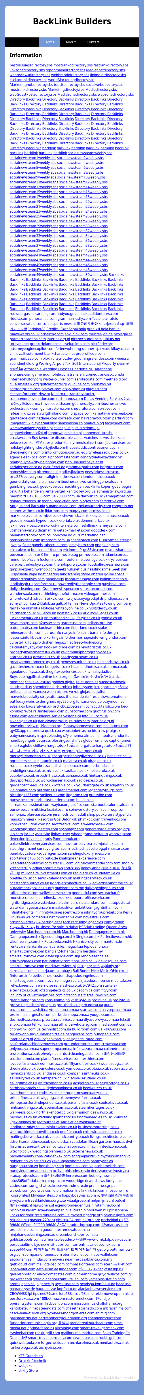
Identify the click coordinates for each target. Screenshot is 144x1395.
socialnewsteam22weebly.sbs (83, 206)
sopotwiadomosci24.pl (28, 432)
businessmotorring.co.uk (98, 1126)
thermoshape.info (84, 637)
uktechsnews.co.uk (87, 1151)
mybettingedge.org (86, 1215)
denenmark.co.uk (95, 520)
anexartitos (36, 1146)
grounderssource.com (82, 1043)
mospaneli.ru (117, 1190)
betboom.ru (43, 975)
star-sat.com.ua (93, 1009)
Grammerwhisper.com (60, 588)
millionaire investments (40, 873)
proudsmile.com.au (26, 1229)
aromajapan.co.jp (24, 1283)
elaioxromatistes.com (54, 1274)
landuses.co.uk (54, 1073)
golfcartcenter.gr (53, 384)
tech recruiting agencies (83, 922)
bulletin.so (84, 799)
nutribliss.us (47, 790)
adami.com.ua (117, 554)
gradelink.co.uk (22, 520)
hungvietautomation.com (31, 1170)
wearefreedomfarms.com (31, 863)
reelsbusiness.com (25, 539)
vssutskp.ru (113, 1269)
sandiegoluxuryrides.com (89, 853)
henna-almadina (86, 735)
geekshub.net (68, 569)
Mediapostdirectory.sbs (105, 70)
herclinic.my (93, 951)
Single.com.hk (87, 936)
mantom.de (112, 941)
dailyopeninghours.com (104, 887)
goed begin (121, 486)
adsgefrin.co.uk (86, 1083)
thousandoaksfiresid (83, 696)
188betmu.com (52, 1298)
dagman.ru (47, 530)
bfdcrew (98, 730)
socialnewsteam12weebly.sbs (83, 182)
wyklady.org (111, 965)
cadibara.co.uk (76, 770)
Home (50, 42)
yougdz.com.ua (103, 1014)
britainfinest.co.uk (25, 1097)
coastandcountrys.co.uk (29, 883)
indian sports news (47, 867)
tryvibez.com (118, 559)
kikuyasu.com (122, 348)
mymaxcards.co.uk (25, 1073)
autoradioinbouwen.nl (88, 1210)
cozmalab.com (22, 970)
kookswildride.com (54, 627)
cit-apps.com (61, 1244)
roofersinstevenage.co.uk (86, 559)
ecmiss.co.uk (100, 510)
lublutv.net (111, 338)
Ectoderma (31, 403)
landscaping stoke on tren (81, 574)
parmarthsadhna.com (28, 338)
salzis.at (67, 1121)
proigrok (113, 730)
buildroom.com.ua (87, 1029)
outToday (17, 701)
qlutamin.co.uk (50, 760)
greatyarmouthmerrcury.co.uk (35, 661)
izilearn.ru (59, 393)
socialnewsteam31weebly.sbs (34, 230)
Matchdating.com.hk (44, 931)
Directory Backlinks (25, 99)
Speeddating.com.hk (58, 936)
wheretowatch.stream (28, 598)
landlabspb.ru (21, 583)
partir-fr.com (122, 418)
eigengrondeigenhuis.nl (74, 1205)
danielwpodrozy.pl (53, 720)
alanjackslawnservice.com (99, 1288)
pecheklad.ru (112, 1219)
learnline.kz (47, 897)
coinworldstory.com (85, 809)
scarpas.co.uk (21, 656)
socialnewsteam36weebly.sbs (83, 240)
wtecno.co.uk (21, 1151)
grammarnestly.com (74, 318)
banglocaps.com (79, 1034)
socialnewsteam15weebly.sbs (34, 191)
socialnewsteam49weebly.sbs (34, 274)
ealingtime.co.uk (23, 1083)
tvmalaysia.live (99, 671)
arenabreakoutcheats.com (91, 1322)
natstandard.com (93, 902)
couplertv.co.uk (22, 775)
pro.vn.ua (17, 1004)
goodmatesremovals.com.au (66, 1229)
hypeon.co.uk (47, 520)
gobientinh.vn (21, 1160)
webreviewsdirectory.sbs (30, 74)
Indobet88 (36, 328)
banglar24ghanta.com (63, 951)
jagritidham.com (108, 907)
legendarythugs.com (105, 790)
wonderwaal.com (24, 593)
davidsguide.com (59, 956)
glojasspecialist (92, 691)
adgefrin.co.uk (122, 785)
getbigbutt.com (22, 1264)
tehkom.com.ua (45, 1024)
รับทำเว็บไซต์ (100, 676)
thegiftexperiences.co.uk (66, 671)
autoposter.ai (119, 902)
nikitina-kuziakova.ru (51, 809)
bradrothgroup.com (83, 1224)
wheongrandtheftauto (89, 833)
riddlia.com (19, 318)
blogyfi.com (89, 501)
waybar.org (60, 804)
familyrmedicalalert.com (84, 442)
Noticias (47, 608)
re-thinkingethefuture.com (61, 593)
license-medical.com (115, 980)
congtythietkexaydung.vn (101, 457)
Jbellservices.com (119, 442)
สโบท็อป (71, 745)
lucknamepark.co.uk (26, 617)
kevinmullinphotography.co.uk (86, 652)
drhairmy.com (52, 334)
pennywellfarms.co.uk (83, 1097)
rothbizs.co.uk (51, 1092)
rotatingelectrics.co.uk (57, 990)
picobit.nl (17, 1210)
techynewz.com (118, 423)
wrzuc (74, 691)
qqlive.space (114, 574)
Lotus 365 (72, 867)
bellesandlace (21, 691)
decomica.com (88, 990)
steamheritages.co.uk (96, 1107)
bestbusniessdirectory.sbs (31, 65)
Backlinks (116, 274)
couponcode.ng (59, 535)
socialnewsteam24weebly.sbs (83, 211)
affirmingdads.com (25, 960)
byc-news (41, 1244)
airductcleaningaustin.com (81, 1053)
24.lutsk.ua (46, 603)
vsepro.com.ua (119, 1009)
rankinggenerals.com (104, 481)
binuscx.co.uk (117, 515)
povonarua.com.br (25, 554)
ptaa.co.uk (100, 1068)
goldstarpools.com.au (28, 1239)
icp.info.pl (18, 995)
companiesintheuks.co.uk (88, 1073)
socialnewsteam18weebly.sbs (83, 196)
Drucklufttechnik (32, 1360)
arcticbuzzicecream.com (73, 706)
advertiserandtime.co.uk (112, 883)
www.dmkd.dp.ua (101, 1239)
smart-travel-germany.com (102, 1327)
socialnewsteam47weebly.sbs (34, 269)
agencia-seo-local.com (28, 457)
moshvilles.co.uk (23, 1117)
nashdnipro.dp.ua (41, 1004)
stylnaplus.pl (64, 427)
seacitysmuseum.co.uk (79, 656)
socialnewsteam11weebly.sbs (34, 182)
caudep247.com (57, 1156)
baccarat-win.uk (39, 706)
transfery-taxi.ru (82, 393)
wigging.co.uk (52, 1097)
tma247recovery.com (27, 476)
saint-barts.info (93, 632)
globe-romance (95, 740)
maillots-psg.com (50, 1264)
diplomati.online (66, 1190)
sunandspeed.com (61, 505)
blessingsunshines (67, 740)
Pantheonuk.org (66, 838)
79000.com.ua (68, 496)
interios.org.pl (58, 338)
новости (124, 1239)
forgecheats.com (55, 1342)
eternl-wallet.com (77, 1254)
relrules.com (79, 720)
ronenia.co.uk (21, 765)
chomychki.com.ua (25, 1029)
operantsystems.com (27, 1303)
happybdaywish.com (79, 1195)
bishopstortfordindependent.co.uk (38, 1102)
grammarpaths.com (82, 466)
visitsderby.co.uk (103, 608)
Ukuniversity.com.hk (26, 941)
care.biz (16, 564)
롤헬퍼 (63, 1322)
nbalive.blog (94, 423)
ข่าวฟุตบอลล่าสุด (112, 323)
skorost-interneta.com (62, 525)
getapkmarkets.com (73, 530)
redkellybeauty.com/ (27, 1156)
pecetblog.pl (96, 848)
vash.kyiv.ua (81, 999)
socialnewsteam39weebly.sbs (34, 250)
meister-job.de (101, 334)
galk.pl (61, 603)
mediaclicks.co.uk (114, 1342)
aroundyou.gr (62, 313)
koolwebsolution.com (27, 824)
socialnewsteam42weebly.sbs (83, 255)
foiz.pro (34, 642)
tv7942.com (92, 985)
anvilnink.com (76, 334)
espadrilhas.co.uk (50, 775)
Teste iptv (100, 318)
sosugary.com (88, 965)
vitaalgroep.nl (78, 1200)
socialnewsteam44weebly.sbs (83, 260)
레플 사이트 (110, 867)
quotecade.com (22, 418)
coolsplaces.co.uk (113, 1102)
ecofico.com (80, 804)
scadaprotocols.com (26, 1175)
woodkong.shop (23, 829)
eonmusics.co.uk (54, 1063)
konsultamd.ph (57, 999)
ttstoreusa (35, 730)
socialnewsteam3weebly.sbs (33, 162)
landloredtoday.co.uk (27, 1126)
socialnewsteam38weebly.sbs (83, 245)
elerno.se (45, 985)
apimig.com (105, 1313)
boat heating (48, 574)
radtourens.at (48, 1121)
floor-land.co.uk (84, 627)
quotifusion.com (106, 711)
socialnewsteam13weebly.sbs (34, 186)
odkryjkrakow (73, 471)
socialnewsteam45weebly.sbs (34, 264)
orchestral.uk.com (25, 408)
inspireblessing (49, 735)
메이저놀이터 (44, 1249)
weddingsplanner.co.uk (57, 1117)
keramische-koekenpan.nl (47, 1210)
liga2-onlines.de (23, 1121)
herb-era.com (77, 1175)
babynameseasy (23, 735)
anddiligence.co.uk (25, 770)
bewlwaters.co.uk (97, 1087)
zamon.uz (18, 814)
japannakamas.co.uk (61, 1107)
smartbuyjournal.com (27, 980)
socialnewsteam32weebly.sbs (83, 230)
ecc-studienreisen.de (45, 716)
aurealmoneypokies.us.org (32, 887)
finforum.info (21, 975)
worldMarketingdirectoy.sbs (71, 79)
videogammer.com (99, 593)
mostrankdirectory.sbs (28, 89)
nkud (123, 970)
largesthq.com (39, 1014)
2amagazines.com (119, 496)
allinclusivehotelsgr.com (79, 1024)
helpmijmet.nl (102, 1200)
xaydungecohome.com (71, 1160)
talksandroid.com (24, 892)
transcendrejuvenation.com (32, 398)
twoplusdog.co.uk (114, 1063)
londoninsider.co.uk (99, 476)
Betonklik (69, 819)
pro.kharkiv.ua (68, 1004)
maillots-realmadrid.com (81, 1332)
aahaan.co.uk (77, 775)
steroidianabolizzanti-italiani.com (60, 1279)
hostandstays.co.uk (113, 661)
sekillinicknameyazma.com (103, 525)
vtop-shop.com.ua (64, 1009)
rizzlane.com (46, 418)
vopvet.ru (77, 1146)
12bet (98, 1269)
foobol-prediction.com (60, 501)
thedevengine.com (25, 452)
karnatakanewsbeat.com (113, 413)
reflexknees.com (23, 985)
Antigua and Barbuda (27, 505)
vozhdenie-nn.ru (23, 530)
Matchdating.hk (75, 931)
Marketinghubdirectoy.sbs (31, 84)
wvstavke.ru (48, 902)
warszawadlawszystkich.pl (31, 427)
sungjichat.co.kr (42, 1185)
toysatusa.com (67, 1283)
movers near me (65, 1259)
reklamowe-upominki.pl (114, 1293)
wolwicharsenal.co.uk (58, 780)
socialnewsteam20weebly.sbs (83, 201)
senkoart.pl (56, 1038)
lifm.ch (66, 873)
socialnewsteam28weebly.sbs (83, 221)
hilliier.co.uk (46, 613)
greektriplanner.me (45, 343)
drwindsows (95, 1180)
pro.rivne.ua (102, 999)
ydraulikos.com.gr (117, 1274)
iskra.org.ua (62, 676)
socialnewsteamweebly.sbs (90, 152)
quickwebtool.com (25, 1342)
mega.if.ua (74, 946)
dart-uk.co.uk (92, 496)
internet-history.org (26, 379)
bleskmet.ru (68, 902)
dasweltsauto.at (87, 1121)
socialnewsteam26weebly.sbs (83, 216)
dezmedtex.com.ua (25, 1019)
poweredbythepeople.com (79, 583)
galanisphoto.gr (23, 1274)
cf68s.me (86, 1293)
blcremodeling (49, 471)
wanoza (39, 691)
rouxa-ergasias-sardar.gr (30, 313)
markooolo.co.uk (24, 515)
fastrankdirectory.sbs (111, 65)
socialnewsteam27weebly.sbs (34, 221)
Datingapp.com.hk (25, 936)
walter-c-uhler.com (58, 379)
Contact (93, 42)
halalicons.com (115, 725)
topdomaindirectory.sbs (65, 70)
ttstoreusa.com (73, 622)
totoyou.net (19, 343)
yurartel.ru (18, 642)
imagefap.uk (20, 423)
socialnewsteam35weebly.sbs (34, 240)
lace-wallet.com (105, 1254)
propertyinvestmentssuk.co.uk (35, 652)
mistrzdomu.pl (87, 427)
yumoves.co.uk (78, 1068)
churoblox (63, 686)
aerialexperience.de (26, 466)
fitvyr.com (109, 990)
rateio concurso (39, 323)
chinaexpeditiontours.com (96, 313)
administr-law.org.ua (114, 491)
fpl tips (33, 1293)
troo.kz (63, 897)
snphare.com (20, 374)
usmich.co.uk (53, 770)
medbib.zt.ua (20, 496)
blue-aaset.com (39, 814)
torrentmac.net (85, 1244)
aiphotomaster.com (63, 457)
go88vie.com (93, 549)
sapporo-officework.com (90, 897)
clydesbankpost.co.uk (64, 1087)
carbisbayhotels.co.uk (27, 1087)
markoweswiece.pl (60, 965)
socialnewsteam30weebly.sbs (83, 225)
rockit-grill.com (47, 1332)
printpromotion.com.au (61, 452)
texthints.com (92, 1058)
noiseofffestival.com (63, 824)
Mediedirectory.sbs (101, 89)
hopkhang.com (51, 1165)
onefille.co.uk (21, 878)
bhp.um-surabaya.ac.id (84, 462)
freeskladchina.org (43, 1200)
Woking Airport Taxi (55, 363)
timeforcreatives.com (27, 578)
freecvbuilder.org (88, 642)
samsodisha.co (70, 423)
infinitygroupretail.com (103, 912)
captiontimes (120, 740)
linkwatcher (60, 833)
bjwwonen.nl (43, 1205)
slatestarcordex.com (97, 588)
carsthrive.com (112, 501)
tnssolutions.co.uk (25, 1053)
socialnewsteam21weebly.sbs (34, 206)
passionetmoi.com (25, 1058)
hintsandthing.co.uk (105, 775)
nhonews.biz (101, 384)
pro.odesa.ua (92, 1004)
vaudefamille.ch (107, 873)
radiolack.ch (83, 873)
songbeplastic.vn (85, 1156)
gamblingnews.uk (24, 486)
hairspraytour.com (96, 418)
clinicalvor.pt (20, 549)
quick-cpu (53, 730)
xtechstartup (20, 867)
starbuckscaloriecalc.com (54, 799)
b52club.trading (92, 926)
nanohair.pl (55, 578)
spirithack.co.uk (23, 613)
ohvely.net (49, 1053)
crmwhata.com (113, 1043)
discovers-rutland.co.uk (86, 1078)
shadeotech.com (84, 539)
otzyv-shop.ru (74, 388)
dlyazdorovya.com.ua (101, 1019)
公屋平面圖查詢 (109, 1195)
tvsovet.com (51, 388)
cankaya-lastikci (38, 681)
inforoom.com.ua (55, 539)
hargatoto (55, 745)
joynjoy (15, 544)
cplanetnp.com (116, 1048)
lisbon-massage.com (82, 578)
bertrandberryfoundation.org (62, 1317)
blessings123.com (24, 794)
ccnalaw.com (20, 437)
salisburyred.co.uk (25, 1078)
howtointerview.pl (24, 725)
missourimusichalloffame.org (98, 1303)
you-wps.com (41, 1190)
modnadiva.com (69, 917)
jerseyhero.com (81, 544)
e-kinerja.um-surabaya (53, 970)
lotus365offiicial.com (27, 1180)
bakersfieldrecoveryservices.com (37, 843)
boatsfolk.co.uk (69, 613)
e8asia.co (17, 706)
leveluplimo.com (76, 343)
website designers (41, 701)
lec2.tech (78, 848)
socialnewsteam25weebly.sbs (34, 216)
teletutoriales (87, 681)
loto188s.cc (68, 1293)
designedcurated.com (84, 1038)
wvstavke (42, 833)
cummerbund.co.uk (98, 765)
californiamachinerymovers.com (36, 1043)
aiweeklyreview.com (96, 824)
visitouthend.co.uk (59, 617)
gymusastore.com (55, 408)
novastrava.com (96, 917)
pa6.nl (120, 1200)
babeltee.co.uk (119, 755)
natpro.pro (91, 1219)
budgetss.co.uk (57, 666)
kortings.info (57, 637)
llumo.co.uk (117, 666)
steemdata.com (52, 1308)
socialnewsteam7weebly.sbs (33, 172)
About (71, 42)
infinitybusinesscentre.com (60, 912)
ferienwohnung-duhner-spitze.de (82, 348)
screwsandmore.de (72, 1185)
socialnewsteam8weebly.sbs (80, 172)
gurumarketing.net (89, 535)
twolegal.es (123, 334)
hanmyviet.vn (102, 1160)
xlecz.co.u (98, 515)
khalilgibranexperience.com (82, 858)
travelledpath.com (56, 403)
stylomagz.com (71, 829)
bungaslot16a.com (46, 549)
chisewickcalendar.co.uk (52, 878)
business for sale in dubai (57, 926)
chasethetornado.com (84, 1308)
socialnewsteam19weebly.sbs (34, 201)
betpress (43, 740)
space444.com (21, 1249)
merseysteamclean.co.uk (30, 755)
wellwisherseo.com (55, 892)
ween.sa (122, 358)
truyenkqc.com (113, 819)
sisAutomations (113, 696)
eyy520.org (66, 701)
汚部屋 (81, 1239)
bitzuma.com (49, 481)
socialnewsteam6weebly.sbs (80, 167)
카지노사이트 (50, 750)
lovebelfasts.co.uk (24, 1063)
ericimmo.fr (72, 549)
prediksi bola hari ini (103, 328)
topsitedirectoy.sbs (69, 84)
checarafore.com (24, 393)
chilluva (39, 745)
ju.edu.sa (90, 980)
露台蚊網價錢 (114, 1053)
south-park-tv (21, 686)
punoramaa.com (43, 318)
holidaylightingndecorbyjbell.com (37, 447)
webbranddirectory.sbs (70, 74)
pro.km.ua (18, 1014)
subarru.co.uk (121, 1068)
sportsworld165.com (27, 858)
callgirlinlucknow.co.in (63, 476)
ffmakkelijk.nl (21, 1205)
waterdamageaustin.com (30, 907)
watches (91, 437)
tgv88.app (18, 730)
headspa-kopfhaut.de (97, 1283)
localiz (29, 833)
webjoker (26, 1365)
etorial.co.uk (69, 520)
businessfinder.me (95, 569)
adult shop (86, 814)
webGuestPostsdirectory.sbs (33, 94)
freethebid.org (116, 379)
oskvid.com (56, 598)
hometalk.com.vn (79, 1165)
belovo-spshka (22, 442)
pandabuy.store (23, 853)
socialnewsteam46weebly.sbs (83, 264)
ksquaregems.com (52, 853)
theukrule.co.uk (23, 1068)
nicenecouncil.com (86, 338)
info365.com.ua (95, 716)
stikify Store (28, 1370)
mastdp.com (47, 829)
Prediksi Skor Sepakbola (66, 328)
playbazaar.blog (44, 423)
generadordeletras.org (104, 829)
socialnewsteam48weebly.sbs (83, 269)
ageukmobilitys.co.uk (27, 671)
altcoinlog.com (67, 1327)
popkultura (105, 814)
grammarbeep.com (26, 358)
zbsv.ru (44, 393)
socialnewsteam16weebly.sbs (83, 191)
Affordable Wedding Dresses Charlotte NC (58, 369)
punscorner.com (78, 711)
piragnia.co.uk (99, 760)
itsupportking (105, 686)
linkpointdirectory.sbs (108, 74)
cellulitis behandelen (27, 491)
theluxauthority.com (94, 505)
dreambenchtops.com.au (77, 1234)
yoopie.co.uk (111, 617)
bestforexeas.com (24, 1298)
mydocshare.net (118, 549)
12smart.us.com (114, 1224)
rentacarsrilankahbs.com (30, 946)
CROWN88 (18, 1293)
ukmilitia (33, 608)
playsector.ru (96, 388)
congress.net (122, 505)
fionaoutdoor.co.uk (25, 501)
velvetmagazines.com (45, 995)
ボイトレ (85, 1269)
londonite (121, 735)
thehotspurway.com (70, 564)
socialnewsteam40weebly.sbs (83, 250)
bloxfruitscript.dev (58, 358)
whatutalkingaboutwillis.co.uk (34, 1131)
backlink (49, 148)
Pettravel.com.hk (58, 941)
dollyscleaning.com (26, 588)
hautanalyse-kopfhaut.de (56, 1288)
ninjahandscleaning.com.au (32, 1234)
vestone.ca (72, 716)
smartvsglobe (21, 745)
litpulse (106, 735)
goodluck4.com (84, 892)
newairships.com (24, 622)
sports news (62, 323)
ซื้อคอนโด (81, 676)
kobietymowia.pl (102, 1175)
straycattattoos (52, 696)
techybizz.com (50, 1347)
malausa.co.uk (75, 760)
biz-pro (62, 691)
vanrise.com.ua (70, 1019)
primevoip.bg (67, 554)
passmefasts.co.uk (83, 1102)
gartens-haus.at (112, 1141)
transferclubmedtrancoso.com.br (97, 374)
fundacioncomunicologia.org (33, 1322)
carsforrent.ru (45, 583)
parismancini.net (24, 1317)
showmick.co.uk (75, 515)
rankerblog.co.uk (24, 1347)
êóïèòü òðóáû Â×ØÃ (50, 1224)
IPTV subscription (48, 442)
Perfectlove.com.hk (116, 936)
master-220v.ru (42, 1219)
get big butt (107, 1249)
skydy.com (18, 1200)
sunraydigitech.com (53, 848)
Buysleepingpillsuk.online (31, 676)
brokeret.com (21, 1279)
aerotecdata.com (89, 379)
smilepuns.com (52, 794)
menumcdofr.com (24, 559)
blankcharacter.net (59, 353)
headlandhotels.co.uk (89, 666)
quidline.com (79, 384)
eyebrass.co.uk (45, 765)
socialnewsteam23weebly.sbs (34, 211)
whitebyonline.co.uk (72, 608)
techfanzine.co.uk (84, 1342)
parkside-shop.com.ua (70, 1014)
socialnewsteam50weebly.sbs (83, 274)
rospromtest (20, 1195)
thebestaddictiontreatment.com (92, 447)
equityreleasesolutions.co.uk (105, 452)
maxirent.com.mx (69, 887)
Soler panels (32, 544)
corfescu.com (69, 418)
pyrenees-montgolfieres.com (70, 1313)
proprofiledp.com (90, 353)
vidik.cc (40, 1038)
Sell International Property (94, 363)
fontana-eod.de (89, 701)
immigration (114, 922)
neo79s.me (49, 1293)
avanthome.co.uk (24, 1092)
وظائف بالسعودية (22, 926)
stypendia (124, 814)
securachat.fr (109, 892)
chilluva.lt (17, 353)
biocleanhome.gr (87, 1274)
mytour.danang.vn (115, 1156)
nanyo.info (71, 632)
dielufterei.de (54, 466)
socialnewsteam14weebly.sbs (83, 186)
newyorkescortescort (102, 471)
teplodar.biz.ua (96, 946)
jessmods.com (65, 814)
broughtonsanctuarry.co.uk (86, 1092)
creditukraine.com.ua (52, 1215)
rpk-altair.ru (19, 1219)
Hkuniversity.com (87, 941)
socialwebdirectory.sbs (104, 84)
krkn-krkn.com (93, 1190)
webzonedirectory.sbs (116, 94)
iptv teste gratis (39, 838)
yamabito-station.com (107, 1279)
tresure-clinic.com (101, 995)
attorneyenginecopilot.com (32, 348)
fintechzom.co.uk (113, 1146)
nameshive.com (23, 471)
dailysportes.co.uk (25, 780)
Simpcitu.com (57, 1146)
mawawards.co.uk (25, 334)
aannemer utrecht (98, 432)
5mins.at (120, 1117)
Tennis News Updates (85, 603)
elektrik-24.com (68, 1219)
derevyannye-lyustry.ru (110, 1170)
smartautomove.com (27, 951)
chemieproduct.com (104, 1317)
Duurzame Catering (115, 539)
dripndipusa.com (114, 598)
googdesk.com (103, 530)
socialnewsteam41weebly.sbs (34, 255)
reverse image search (64, 980)
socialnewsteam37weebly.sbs (34, 245)
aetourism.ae (21, 1259)
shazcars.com (119, 848)
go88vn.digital (63, 681)
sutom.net (34, 353)
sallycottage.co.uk (114, 1083)
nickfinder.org (102, 343)
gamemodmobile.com (50, 374)
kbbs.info (37, 637)
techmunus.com (69, 398)
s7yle (67, 735)
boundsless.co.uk (50, 1068)
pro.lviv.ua (121, 999)
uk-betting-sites (49, 922)
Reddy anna (90, 867)
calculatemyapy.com (26, 647)
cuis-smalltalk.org (24, 384)
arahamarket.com (72, 790)
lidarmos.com (56, 510)
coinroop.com (114, 809)
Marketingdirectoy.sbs (66, 89)
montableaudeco (61, 1239)
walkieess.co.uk (22, 1112)
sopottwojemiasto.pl (65, 432)
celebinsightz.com (118, 1215)
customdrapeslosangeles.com (78, 975)
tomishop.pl (124, 863)
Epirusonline (117, 1210)
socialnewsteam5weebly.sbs (33, 167)
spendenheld (44, 686)
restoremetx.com (80, 1298)
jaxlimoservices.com (26, 525)
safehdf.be (103, 369)
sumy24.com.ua (23, 603)
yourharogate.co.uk (92, 785)
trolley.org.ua (85, 491)
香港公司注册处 (85, 323)
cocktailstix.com (107, 706)
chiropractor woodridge (64, 1180)
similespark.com (50, 711)
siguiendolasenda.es (91, 956)
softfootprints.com (25, 388)
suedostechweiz (112, 681)
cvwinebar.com (22, 1332)
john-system (83, 686)
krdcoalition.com (59, 1303)
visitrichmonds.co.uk (55, 1083)
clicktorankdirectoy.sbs (28, 79)
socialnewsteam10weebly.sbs (81, 177)
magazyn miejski (23, 819)
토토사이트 (65, 1249)
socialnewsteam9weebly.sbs (33, 177)
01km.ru (48, 554)
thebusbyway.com (38, 564)
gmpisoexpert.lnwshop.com (33, 569)
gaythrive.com (113, 583)
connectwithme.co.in (27, 510)
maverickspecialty (24, 696)
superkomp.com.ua (56, 1048)
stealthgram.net (23, 848)
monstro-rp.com (23, 897)
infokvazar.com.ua (88, 1048)
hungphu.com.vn (24, 1165)
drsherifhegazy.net (57, 642)
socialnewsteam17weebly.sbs (34, 196)
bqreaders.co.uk (23, 760)
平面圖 (128, 1195)
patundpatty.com (24, 627)
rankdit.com (83, 907)
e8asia (123, 686)
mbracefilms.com (117, 1308)
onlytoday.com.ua (24, 1048)
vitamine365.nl (107, 1205)
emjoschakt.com (109, 843)
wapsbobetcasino (76, 730)
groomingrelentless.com (94, 358)
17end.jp (102, 1298)
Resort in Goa (49, 819)
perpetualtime (21, 1244)
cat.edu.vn (42, 1160)
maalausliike (62, 907)
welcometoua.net (40, 917)
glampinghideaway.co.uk (92, 1112)
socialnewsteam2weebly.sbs (80, 157)
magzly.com (79, 510)
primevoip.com (91, 554)
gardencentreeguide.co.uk (31, 785)
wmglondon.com (113, 637)
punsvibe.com (100, 794)
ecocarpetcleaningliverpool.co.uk (79, 755)
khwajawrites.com (46, 1195)
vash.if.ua (40, 1009)
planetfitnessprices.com (61, 1058)
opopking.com (107, 544)
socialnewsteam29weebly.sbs (34, 225)
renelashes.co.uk (68, 985)
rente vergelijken (58, 491)
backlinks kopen (98, 486)
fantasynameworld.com (82, 725)
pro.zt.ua (49, 1019)
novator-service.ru (79, 843)
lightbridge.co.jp (23, 902)
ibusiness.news (113, 403)
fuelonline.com (52, 559)
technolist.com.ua (56, 1029)
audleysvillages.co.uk (100, 613)
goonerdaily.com (86, 403)
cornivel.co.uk (49, 515)
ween (51, 691)
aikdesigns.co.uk (23, 720)
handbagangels (23, 740)
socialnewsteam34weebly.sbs (83, 235)
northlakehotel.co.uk (53, 1112)
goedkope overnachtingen (62, 486)
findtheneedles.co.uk (94, 1117)
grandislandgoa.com (27, 999)
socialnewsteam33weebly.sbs (34, 235)
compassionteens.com (43, 1254)
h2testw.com (49, 622)
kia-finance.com (23, 790)
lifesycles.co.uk (88, 617)
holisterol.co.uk (102, 770)
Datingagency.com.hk (107, 931)
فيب (63, 1200)
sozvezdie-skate (112, 437)
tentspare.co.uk (54, 1078)
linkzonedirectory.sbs (27, 70)
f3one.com (18, 716)
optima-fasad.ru (40, 1327)
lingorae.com (77, 794)
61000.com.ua (44, 496)
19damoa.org (51, 725)
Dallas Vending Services (103, 398)
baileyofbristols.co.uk (93, 647)
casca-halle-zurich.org (28, 1313)
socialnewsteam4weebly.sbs (80, 162)
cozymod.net (113, 701)
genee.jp (47, 1283)
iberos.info (52, 632)
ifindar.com (41, 1259)
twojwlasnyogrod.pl (82, 598)
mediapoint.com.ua (115, 1024)
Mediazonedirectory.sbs (77, 94)
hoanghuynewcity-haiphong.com (37, 462)
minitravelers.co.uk (61, 1126)
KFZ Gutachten (31, 1355)
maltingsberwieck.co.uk (92, 878)
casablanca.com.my (96, 1259)
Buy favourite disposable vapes (57, 437)
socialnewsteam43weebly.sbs (34, 260)
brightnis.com (111, 466)
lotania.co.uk (65, 785)
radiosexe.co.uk (90, 780)
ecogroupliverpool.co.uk (82, 750)
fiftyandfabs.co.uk (83, 1063)
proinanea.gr (99, 1185)
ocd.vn (58, 1170)
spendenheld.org (24, 363)
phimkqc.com (89, 819)
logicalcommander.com (93, 863)
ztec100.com (63, 863)
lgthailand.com (57, 413)
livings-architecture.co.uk (70, 883)
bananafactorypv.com (28, 535)
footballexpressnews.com (109, 564)
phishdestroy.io (77, 1170)
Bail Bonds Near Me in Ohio (95, 970)
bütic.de (51, 858)
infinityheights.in (24, 912)
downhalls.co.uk (46, 656)
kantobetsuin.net (24, 1308)
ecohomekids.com (110, 1165)
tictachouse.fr (74, 995)
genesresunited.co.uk (78, 661)
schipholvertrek (22, 922)
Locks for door (22, 1215)
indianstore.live (99, 622)
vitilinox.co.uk (70, 765)
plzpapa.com (81, 413)
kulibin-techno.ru (114, 578)
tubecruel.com (55, 544)
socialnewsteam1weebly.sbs (33, 157)
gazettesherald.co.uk (27, 666)
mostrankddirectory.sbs (73, 65)
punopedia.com (107, 1034)
